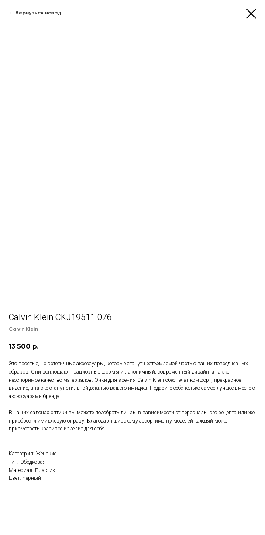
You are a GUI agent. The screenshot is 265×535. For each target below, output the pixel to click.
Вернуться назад (38, 13)
